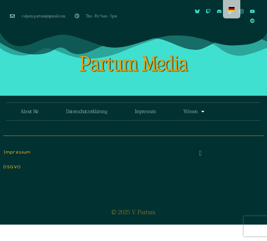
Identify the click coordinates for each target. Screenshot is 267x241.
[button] (200, 153)
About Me (29, 111)
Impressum (145, 111)
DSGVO (12, 167)
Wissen (193, 111)
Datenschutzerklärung (86, 111)
